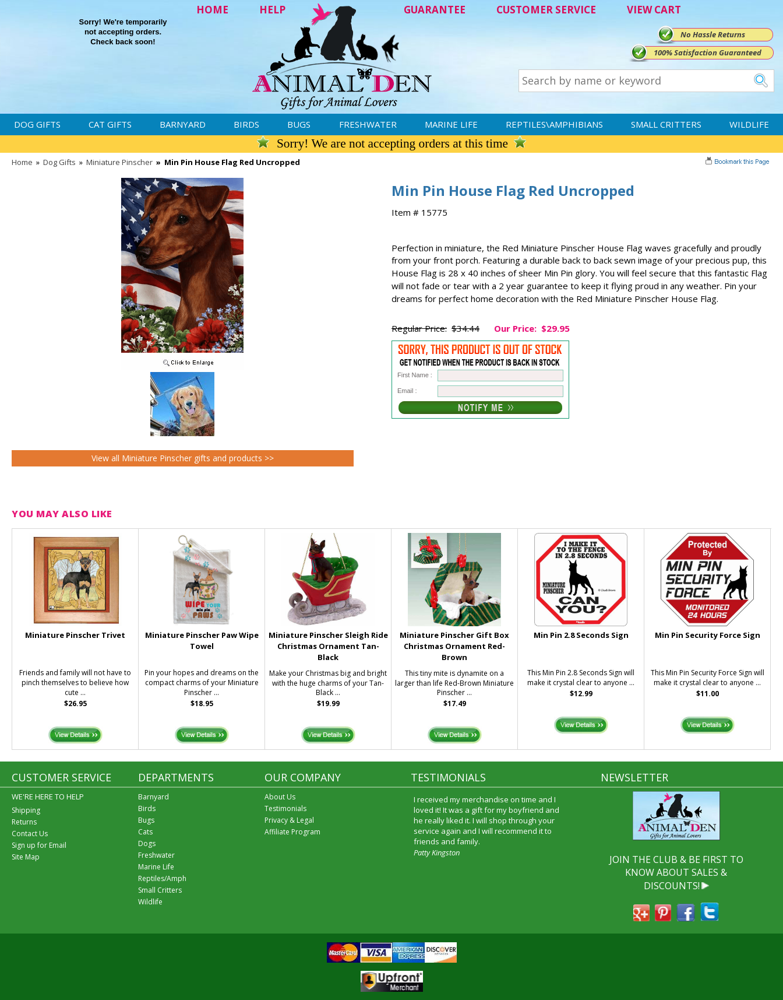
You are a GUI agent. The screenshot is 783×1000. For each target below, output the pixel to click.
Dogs (147, 843)
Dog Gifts (37, 124)
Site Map (26, 857)
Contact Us (30, 833)
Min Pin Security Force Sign (707, 635)
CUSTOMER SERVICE (546, 9)
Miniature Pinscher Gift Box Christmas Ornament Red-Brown (454, 646)
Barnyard (183, 124)
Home (22, 162)
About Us (279, 797)
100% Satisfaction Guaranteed (707, 52)
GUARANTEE (434, 9)
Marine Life (451, 124)
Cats (145, 832)
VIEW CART (654, 9)
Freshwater (368, 124)
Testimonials (285, 808)
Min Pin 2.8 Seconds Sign (581, 635)
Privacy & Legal (289, 820)
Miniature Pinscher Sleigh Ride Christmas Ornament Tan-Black (328, 646)
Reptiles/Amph (162, 878)
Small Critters (666, 124)
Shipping (26, 810)
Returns (24, 822)
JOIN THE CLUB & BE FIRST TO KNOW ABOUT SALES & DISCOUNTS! (676, 872)
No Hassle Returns (712, 34)
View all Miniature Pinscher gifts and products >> (182, 458)
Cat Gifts (110, 124)
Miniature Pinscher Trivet (75, 635)
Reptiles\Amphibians (554, 124)
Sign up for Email (39, 845)
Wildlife (749, 124)
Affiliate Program (292, 832)
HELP (272, 9)
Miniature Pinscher (119, 162)
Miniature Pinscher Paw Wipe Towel (202, 640)
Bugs (299, 124)
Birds (246, 124)
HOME (212, 9)
